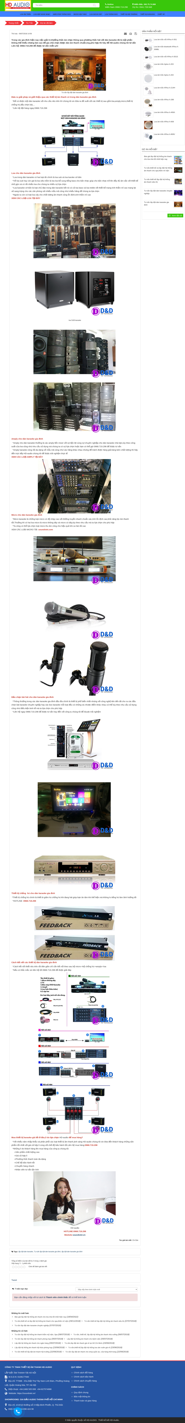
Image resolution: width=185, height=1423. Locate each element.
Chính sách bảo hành (83, 1377)
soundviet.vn (79, 1235)
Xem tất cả (176, 215)
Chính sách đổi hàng (83, 1372)
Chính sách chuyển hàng (85, 1381)
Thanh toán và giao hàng (85, 1400)
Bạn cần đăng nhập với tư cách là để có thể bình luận (50, 1297)
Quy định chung (81, 1392)
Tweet (14, 1280)
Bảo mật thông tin (82, 1396)
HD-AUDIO (91, 1420)
